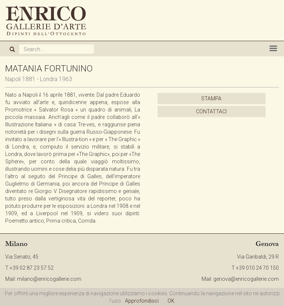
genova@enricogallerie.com (246, 279)
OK (171, 301)
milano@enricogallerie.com (49, 279)
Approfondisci (142, 301)
